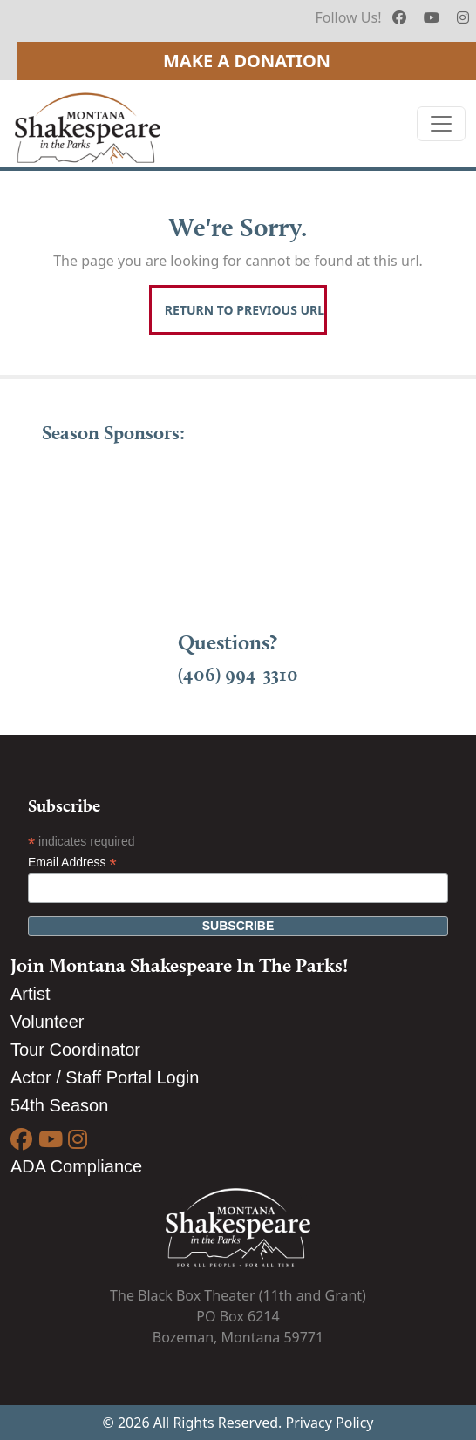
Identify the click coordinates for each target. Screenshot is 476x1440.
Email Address (72, 862)
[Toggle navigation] (441, 123)
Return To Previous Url (244, 310)
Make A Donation (246, 60)
